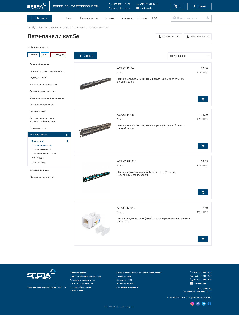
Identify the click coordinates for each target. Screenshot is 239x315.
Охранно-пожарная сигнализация (47, 97)
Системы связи (37, 111)
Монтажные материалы (42, 177)
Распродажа (58, 54)
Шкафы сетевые (38, 127)
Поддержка (126, 18)
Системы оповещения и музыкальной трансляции (43, 119)
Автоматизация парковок (43, 91)
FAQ (154, 18)
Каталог (43, 27)
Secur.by (31, 27)
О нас (69, 18)
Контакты (109, 18)
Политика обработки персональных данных (189, 297)
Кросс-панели (38, 162)
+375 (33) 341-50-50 (122, 8)
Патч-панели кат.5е (42, 145)
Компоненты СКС (60, 27)
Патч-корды (37, 157)
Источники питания (39, 170)
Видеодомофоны (38, 77)
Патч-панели (79, 27)
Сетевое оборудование (42, 104)
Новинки (33, 54)
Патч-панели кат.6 (42, 149)
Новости (143, 18)
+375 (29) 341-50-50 (122, 4)
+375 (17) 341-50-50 (149, 4)
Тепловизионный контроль (43, 84)
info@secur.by (146, 8)
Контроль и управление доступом (47, 71)
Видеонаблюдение (39, 64)
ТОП (45, 54)
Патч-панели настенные (45, 152)
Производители (89, 18)
